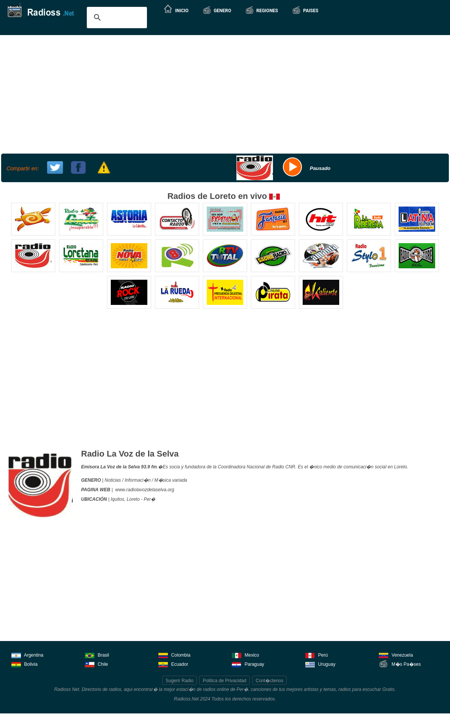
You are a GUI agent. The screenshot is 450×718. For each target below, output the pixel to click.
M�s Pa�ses (400, 663)
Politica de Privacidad (224, 680)
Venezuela (396, 654)
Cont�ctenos (270, 680)
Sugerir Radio (179, 680)
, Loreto (132, 499)
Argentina (27, 654)
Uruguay (320, 663)
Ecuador (173, 663)
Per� (150, 499)
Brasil (97, 654)
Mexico (245, 654)
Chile (96, 663)
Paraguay (248, 663)
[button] (216, 10)
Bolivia (24, 663)
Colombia (174, 654)
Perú (316, 654)
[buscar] (115, 17)
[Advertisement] (224, 93)
